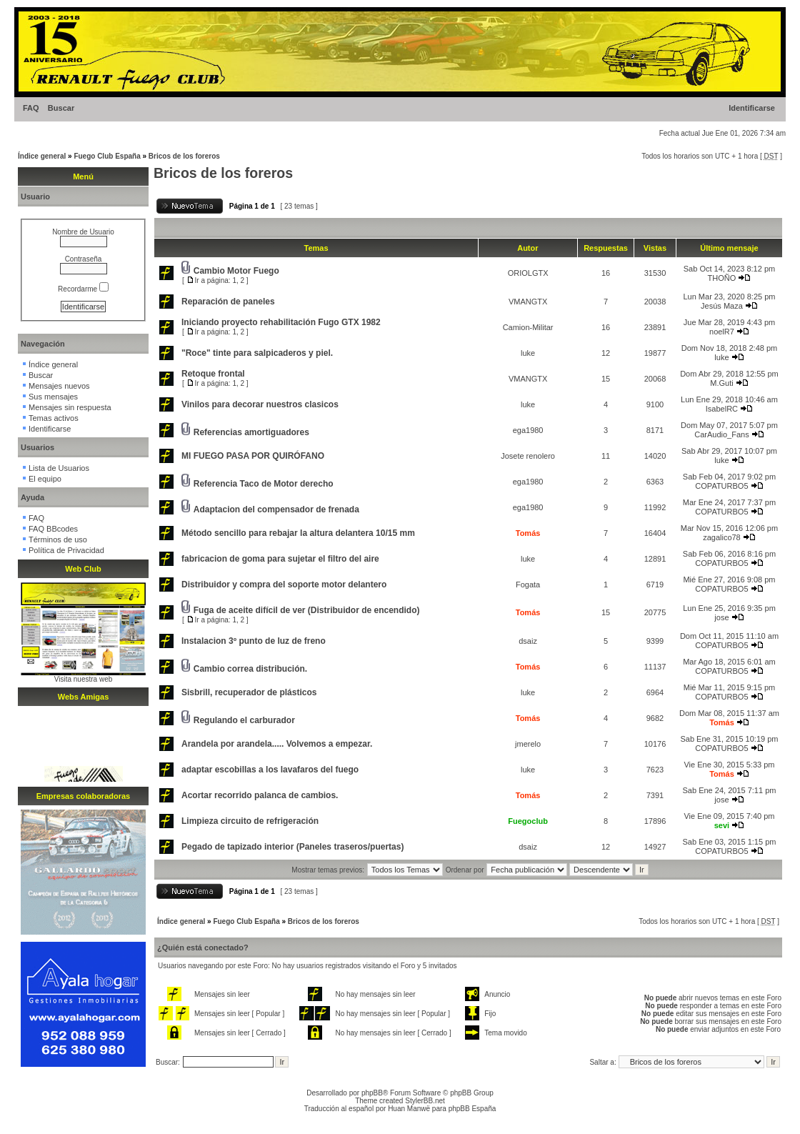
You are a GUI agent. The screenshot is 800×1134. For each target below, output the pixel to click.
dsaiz (528, 641)
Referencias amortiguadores (251, 432)
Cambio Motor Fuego (236, 271)
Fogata (528, 584)
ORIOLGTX (528, 273)
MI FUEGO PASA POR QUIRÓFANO (252, 456)
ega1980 (528, 430)
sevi (721, 825)
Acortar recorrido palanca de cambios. (259, 795)
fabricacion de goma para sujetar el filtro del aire (280, 559)
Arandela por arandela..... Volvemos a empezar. (276, 744)
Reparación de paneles (228, 302)
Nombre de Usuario (83, 232)
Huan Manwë (409, 1109)
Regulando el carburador (244, 720)
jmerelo (528, 744)
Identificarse (752, 108)
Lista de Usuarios (59, 468)
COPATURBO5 (721, 486)
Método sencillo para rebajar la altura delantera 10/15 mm (298, 533)
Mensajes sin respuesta (70, 407)
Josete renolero (528, 456)
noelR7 (721, 331)
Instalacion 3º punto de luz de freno (253, 641)
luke (528, 353)
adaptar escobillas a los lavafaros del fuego (270, 770)
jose (721, 617)
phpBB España (472, 1109)
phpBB (372, 1093)
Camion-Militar (528, 327)
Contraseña (83, 259)
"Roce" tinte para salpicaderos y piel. (257, 353)
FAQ (31, 108)
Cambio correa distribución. (250, 669)
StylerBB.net (425, 1101)
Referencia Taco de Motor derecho (264, 484)
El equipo (45, 478)
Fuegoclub (528, 821)
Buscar (61, 108)
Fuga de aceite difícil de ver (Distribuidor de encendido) (307, 610)
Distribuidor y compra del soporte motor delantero (283, 585)
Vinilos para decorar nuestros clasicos (260, 404)
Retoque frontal (213, 374)
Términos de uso (58, 539)
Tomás (528, 533)
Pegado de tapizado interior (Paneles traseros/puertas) (292, 847)
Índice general (42, 156)
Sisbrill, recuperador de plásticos (248, 692)
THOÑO (722, 278)
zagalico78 (722, 537)
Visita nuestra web (83, 679)
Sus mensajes (53, 396)
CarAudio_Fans (721, 434)
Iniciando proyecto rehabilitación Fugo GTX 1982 (281, 322)
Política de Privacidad (66, 550)
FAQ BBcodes (53, 528)
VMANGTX (528, 301)
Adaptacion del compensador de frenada (276, 509)
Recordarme (83, 289)
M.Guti (721, 383)
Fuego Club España (107, 156)
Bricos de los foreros (184, 156)
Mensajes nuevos (59, 386)
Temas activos (54, 418)
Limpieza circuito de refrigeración (250, 821)
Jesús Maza (722, 306)
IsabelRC (722, 408)
